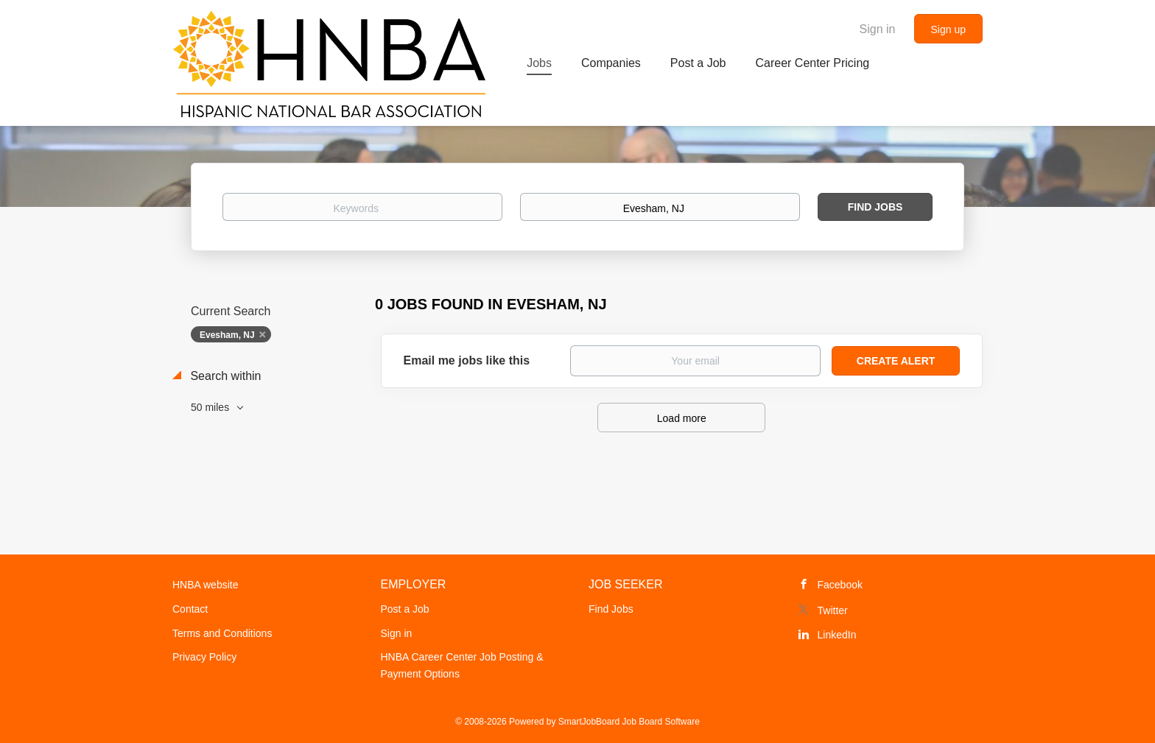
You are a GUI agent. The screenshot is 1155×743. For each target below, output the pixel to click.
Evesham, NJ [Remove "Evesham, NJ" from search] (227, 335)
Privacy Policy (204, 657)
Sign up (948, 29)
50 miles (211, 407)
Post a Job (405, 609)
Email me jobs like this (467, 360)
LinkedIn (837, 635)
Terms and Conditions (222, 633)
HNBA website (205, 585)
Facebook (840, 585)
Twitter (833, 610)
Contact (190, 609)
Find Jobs (875, 207)
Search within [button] (224, 376)
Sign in (878, 29)
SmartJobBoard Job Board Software (629, 721)
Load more (681, 418)
